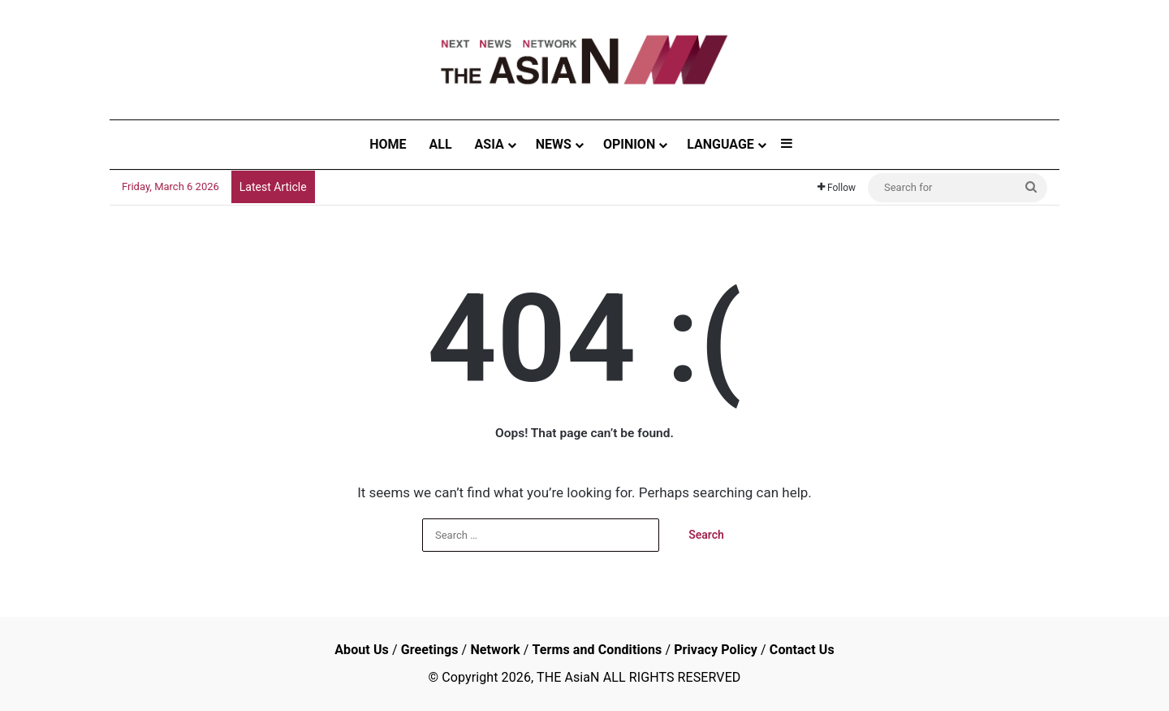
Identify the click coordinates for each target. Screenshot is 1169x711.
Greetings (430, 649)
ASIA (489, 144)
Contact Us (802, 649)
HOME (387, 144)
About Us (361, 649)
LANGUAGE (720, 144)
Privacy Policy (715, 649)
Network (495, 649)
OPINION (629, 144)
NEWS (554, 144)
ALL (440, 144)
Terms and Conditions (597, 649)
